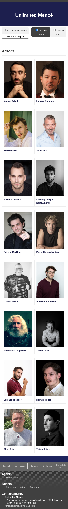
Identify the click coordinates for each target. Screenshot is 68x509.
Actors (34, 466)
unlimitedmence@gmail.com (20, 506)
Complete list (61, 466)
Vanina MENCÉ (13, 477)
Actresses (20, 466)
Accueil (7, 466)
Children (47, 466)
